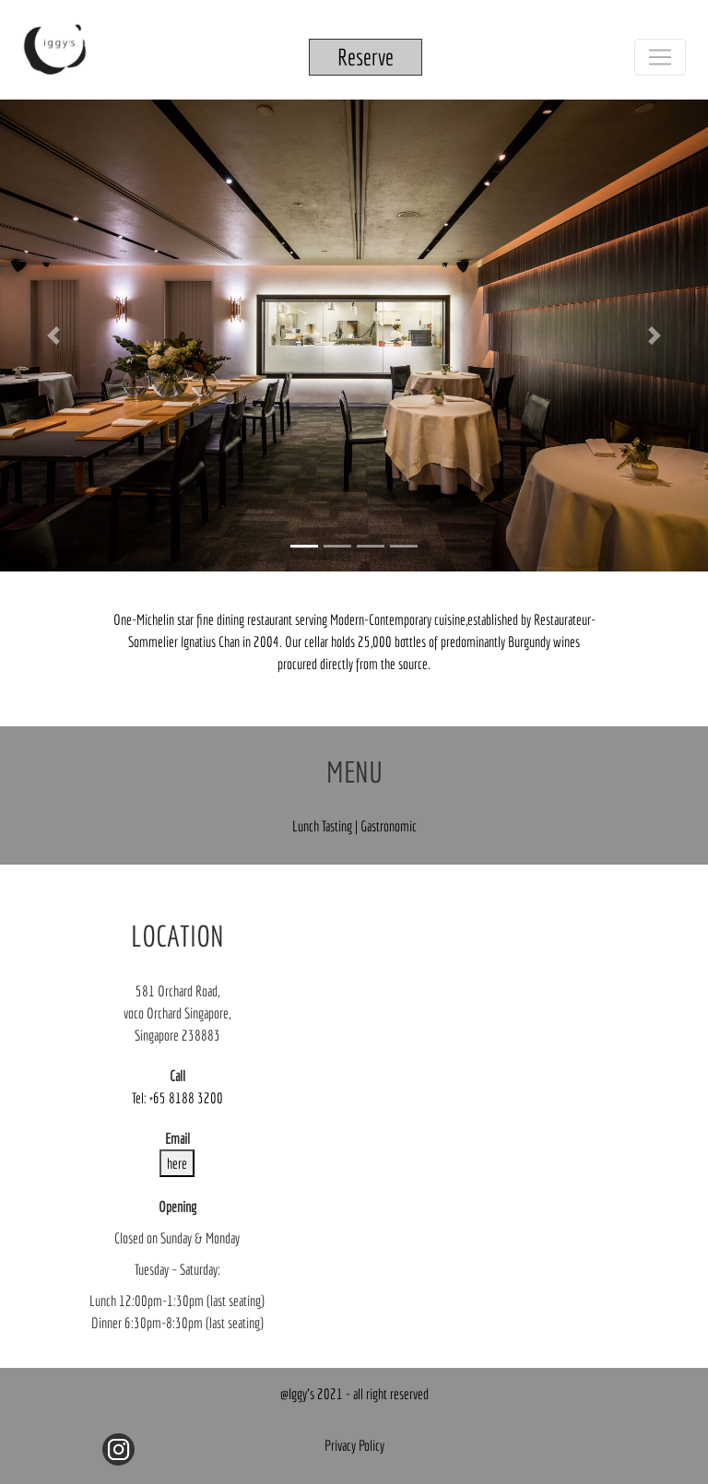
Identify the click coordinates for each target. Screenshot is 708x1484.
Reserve (365, 56)
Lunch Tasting (323, 826)
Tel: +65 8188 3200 (177, 1097)
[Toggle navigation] (660, 57)
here (177, 1163)
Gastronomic (388, 826)
